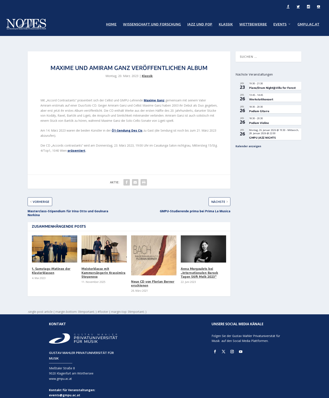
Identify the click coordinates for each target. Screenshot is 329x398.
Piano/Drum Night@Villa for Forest (272, 80)
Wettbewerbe (253, 24)
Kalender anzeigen (248, 139)
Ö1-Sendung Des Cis (127, 123)
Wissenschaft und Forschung (152, 24)
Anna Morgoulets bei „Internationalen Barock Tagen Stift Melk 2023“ (199, 265)
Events (280, 24)
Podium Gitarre (259, 103)
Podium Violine (259, 115)
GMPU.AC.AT (308, 24)
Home (111, 24)
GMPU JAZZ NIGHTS (262, 130)
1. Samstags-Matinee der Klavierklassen (51, 263)
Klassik (226, 24)
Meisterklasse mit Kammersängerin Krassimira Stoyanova (104, 265)
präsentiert (76, 143)
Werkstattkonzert (261, 92)
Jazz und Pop (199, 24)
